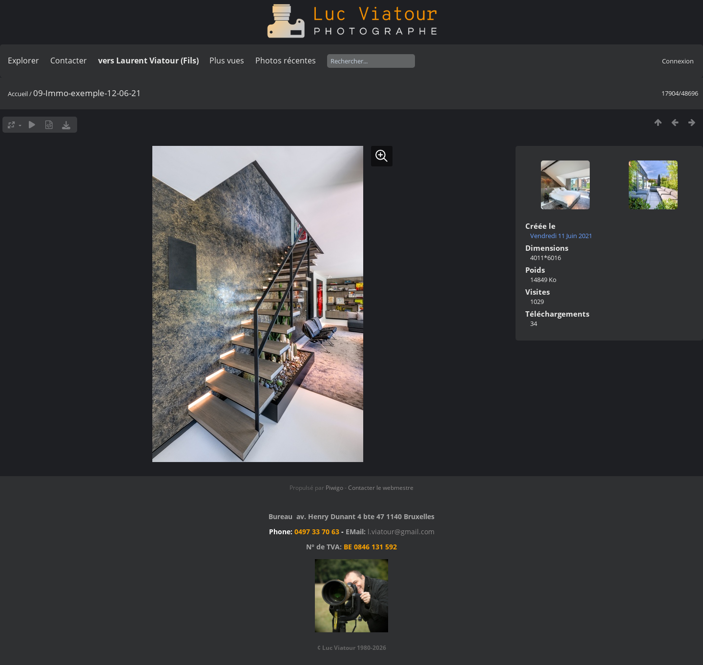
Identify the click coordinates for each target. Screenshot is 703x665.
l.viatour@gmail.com (401, 531)
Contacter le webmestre (381, 488)
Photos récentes (285, 60)
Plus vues (226, 60)
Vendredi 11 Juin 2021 (561, 235)
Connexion (678, 61)
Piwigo (334, 488)
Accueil (18, 93)
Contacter (68, 60)
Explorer (23, 60)
